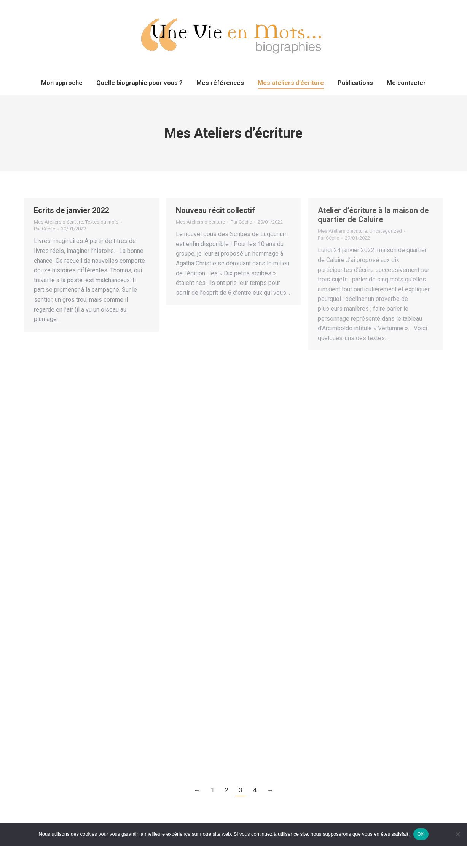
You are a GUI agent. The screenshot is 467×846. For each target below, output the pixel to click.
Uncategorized (385, 231)
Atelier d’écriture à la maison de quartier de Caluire (373, 215)
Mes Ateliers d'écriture (58, 222)
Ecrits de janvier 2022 (71, 210)
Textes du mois (101, 222)
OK (420, 834)
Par (44, 229)
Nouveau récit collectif (215, 210)
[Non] (457, 834)
